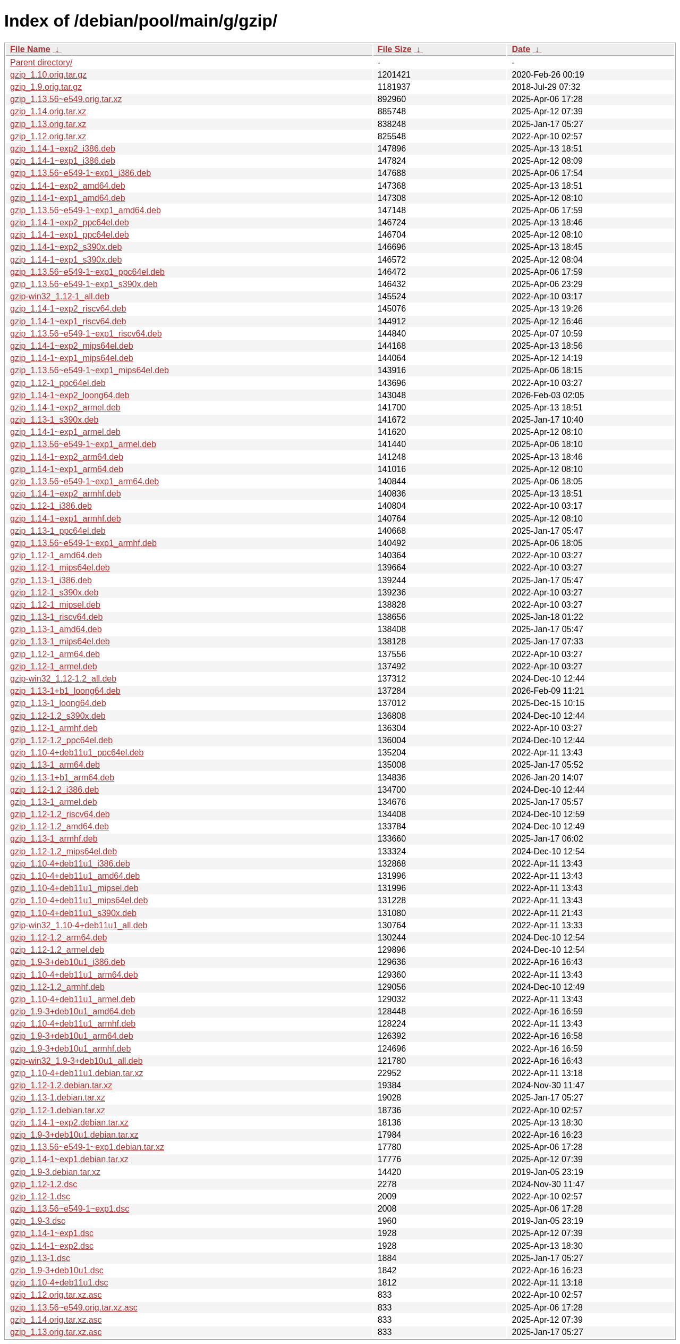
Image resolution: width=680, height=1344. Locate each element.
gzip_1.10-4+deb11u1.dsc (59, 1282)
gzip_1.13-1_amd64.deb (56, 629)
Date (521, 49)
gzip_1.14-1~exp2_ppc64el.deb (69, 222)
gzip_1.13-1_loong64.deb (58, 703)
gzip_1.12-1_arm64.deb (55, 654)
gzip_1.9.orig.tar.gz (46, 86)
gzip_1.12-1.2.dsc (43, 1184)
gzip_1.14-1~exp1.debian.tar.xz (69, 1159)
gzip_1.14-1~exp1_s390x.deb (66, 259)
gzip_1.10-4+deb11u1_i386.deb (70, 863)
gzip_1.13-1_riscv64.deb (56, 616)
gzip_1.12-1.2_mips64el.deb (63, 851)
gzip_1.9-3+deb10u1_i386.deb (67, 962)
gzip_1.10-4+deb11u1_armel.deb (72, 999)
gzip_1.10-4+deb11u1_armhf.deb (72, 1023)
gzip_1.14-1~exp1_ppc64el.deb (69, 234)
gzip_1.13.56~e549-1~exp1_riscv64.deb (86, 333)
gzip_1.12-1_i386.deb (51, 505)
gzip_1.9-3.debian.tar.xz (55, 1172)
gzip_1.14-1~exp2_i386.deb (62, 148)
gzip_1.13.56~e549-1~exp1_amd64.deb (85, 210)
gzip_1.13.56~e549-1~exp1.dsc (69, 1208)
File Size (395, 49)
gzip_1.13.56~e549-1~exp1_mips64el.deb (89, 370)
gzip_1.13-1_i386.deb (51, 580)
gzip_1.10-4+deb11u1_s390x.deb (73, 913)
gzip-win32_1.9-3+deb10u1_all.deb (76, 1060)
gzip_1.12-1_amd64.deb (56, 555)
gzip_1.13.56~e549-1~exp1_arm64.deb (84, 481)
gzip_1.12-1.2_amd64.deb (59, 826)
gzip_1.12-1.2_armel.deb (57, 949)
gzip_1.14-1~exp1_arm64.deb (66, 469)
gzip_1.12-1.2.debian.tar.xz (61, 1085)
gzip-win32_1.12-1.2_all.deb (63, 678)
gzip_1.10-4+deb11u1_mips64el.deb (79, 900)
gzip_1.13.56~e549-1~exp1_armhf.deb (83, 543)
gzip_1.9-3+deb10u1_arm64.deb (71, 1035)
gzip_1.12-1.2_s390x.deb (58, 715)
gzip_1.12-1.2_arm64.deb (58, 937)
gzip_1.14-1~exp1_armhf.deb (65, 518)
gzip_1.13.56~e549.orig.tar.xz (66, 99)
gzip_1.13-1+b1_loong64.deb (65, 690)
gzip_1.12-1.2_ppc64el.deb (61, 740)
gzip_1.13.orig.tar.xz (48, 124)
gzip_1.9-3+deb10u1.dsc (57, 1270)
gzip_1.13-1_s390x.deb (54, 419)
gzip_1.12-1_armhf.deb (54, 728)
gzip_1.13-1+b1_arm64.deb (62, 777)
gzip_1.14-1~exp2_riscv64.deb (68, 308)
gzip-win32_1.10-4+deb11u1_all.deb (78, 925)
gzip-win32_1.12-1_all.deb (59, 296)
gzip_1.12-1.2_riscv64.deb (60, 814)
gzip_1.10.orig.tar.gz (48, 74)
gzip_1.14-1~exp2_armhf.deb (65, 493)
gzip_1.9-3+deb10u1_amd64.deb (72, 1011)
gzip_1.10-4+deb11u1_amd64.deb (75, 875)
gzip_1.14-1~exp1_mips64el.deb (71, 358)
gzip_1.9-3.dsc (37, 1220)
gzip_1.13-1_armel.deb (53, 802)
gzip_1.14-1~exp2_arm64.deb (66, 456)
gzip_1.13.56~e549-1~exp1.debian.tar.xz (87, 1147)
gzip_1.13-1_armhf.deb (54, 838)
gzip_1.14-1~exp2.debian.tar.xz (69, 1122)
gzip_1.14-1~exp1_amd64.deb (67, 198)
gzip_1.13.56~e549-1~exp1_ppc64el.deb (87, 271)
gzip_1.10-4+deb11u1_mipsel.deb (74, 888)
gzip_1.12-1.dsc (40, 1196)
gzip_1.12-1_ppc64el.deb (58, 383)
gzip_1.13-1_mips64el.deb (60, 641)
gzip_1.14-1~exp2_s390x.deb (66, 246)
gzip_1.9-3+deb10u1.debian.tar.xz (74, 1134)
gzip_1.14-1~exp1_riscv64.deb (68, 321)
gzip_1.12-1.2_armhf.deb (57, 987)
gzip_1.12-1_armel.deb (53, 666)
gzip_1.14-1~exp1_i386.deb (62, 160)
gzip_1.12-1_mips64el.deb (60, 567)
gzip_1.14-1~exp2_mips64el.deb (71, 345)
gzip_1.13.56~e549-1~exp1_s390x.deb (84, 284)
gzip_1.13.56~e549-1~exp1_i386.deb (80, 173)
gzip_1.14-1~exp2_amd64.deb (67, 185)
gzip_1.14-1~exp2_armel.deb (65, 407)
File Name (30, 49)
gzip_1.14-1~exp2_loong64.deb (70, 395)
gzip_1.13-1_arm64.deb (55, 764)
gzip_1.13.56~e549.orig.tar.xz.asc (74, 1307)
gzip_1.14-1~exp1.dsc (52, 1233)
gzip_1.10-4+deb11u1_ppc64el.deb (76, 752)
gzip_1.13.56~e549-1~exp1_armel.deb (83, 444)
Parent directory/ (41, 62)
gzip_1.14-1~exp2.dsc (52, 1245)
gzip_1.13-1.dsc (40, 1258)
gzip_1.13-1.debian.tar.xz (57, 1097)
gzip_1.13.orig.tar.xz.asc (56, 1332)
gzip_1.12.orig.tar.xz (48, 136)
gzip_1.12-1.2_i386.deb (54, 789)
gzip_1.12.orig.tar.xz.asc (56, 1294)
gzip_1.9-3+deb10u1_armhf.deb (70, 1048)
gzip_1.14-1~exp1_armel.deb (65, 431)
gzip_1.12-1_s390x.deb (54, 592)
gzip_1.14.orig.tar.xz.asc (56, 1319)
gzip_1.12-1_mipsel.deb (55, 604)
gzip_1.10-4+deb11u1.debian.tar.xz (76, 1073)
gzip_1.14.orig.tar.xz (48, 111)
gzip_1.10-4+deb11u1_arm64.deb (74, 974)
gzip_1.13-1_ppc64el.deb (58, 530)
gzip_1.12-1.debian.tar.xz (57, 1110)
